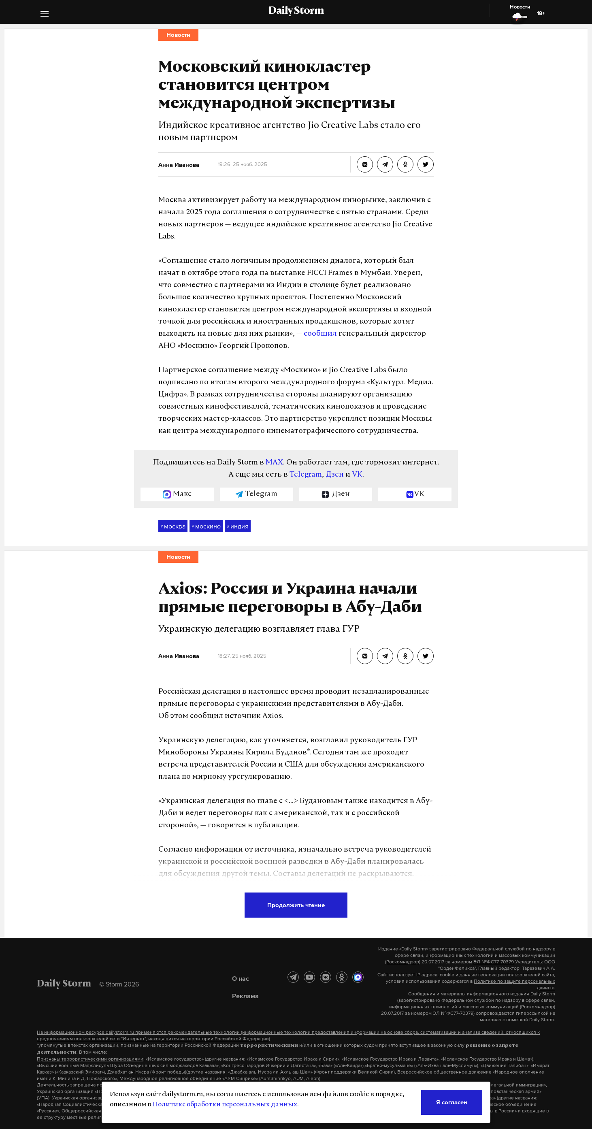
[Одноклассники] (341, 977)
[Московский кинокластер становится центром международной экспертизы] (365, 164)
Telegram (306, 475)
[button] (44, 14)
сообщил (320, 334)
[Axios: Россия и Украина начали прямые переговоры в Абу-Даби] (365, 656)
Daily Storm (296, 11)
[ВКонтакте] (325, 977)
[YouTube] (309, 977)
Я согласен (451, 1102)
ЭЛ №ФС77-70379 (493, 962)
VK (357, 475)
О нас (240, 978)
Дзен (335, 475)
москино (206, 526)
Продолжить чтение (296, 904)
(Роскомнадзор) (402, 962)
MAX (274, 463)
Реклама (245, 995)
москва (172, 526)
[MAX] (358, 977)
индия (238, 526)
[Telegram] (293, 977)
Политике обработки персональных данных (225, 1104)
